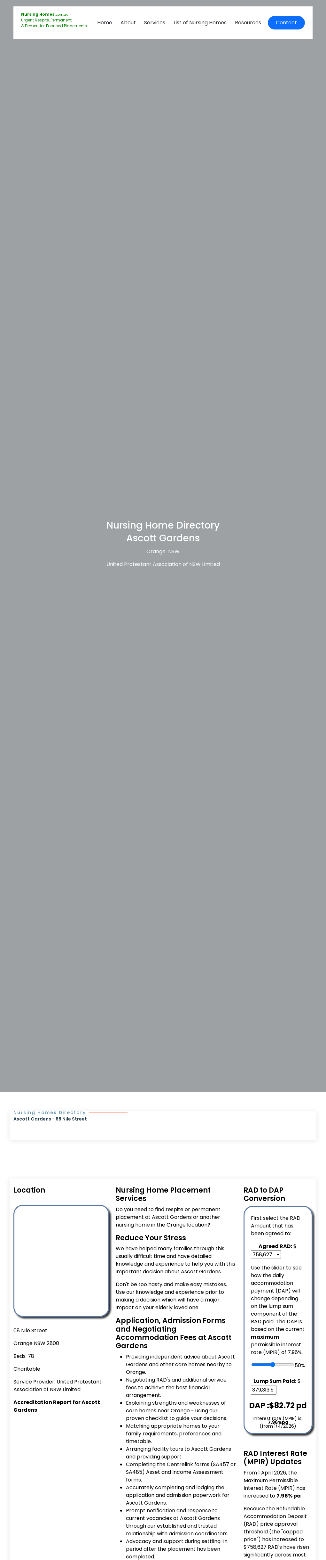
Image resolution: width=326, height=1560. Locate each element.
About (128, 22)
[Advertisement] (60, 1462)
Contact (286, 22)
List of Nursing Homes (200, 22)
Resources (248, 22)
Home (104, 22)
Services (154, 22)
